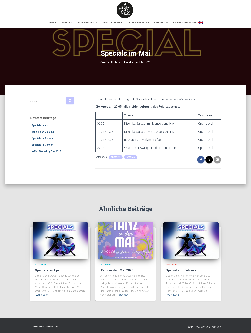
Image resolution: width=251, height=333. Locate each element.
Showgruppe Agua (138, 21)
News (52, 21)
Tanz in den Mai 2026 (43, 130)
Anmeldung (67, 21)
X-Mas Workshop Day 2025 (46, 150)
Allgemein (115, 156)
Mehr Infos (161, 21)
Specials (131, 156)
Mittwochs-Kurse (112, 21)
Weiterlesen (42, 293)
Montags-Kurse (87, 21)
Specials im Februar (43, 137)
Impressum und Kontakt (45, 325)
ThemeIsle (215, 325)
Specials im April (41, 124)
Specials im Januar (42, 143)
